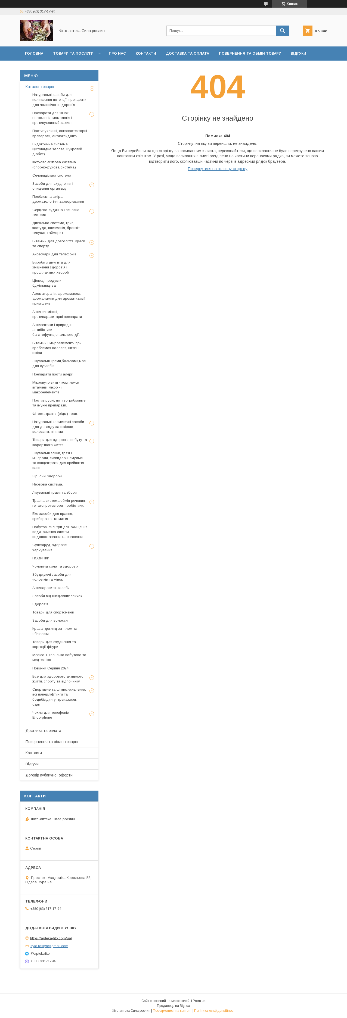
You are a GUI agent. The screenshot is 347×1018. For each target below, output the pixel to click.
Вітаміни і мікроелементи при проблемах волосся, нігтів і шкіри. (57, 348)
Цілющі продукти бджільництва (46, 282)
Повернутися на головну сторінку (217, 169)
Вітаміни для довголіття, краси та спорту (58, 243)
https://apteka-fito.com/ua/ (51, 938)
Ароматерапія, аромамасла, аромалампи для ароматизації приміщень (58, 298)
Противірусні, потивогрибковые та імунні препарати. (58, 402)
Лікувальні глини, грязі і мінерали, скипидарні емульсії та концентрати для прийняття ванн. (58, 460)
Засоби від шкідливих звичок (57, 596)
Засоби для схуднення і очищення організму (52, 185)
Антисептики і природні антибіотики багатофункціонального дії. (56, 330)
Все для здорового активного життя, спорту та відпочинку (57, 678)
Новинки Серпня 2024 (50, 668)
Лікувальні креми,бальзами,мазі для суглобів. (59, 363)
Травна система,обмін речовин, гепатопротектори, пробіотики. (59, 503)
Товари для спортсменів (53, 612)
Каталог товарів (40, 86)
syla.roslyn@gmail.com (49, 946)
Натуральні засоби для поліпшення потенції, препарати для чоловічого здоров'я (59, 100)
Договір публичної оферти (54, 67)
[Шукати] (282, 31)
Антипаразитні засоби (51, 588)
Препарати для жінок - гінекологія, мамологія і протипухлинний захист (52, 118)
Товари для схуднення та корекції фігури (54, 644)
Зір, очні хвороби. (47, 476)
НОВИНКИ (40, 558)
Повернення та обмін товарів (52, 742)
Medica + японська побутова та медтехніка (59, 657)
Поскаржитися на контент (172, 1011)
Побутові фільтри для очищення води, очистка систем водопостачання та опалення (59, 532)
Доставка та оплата (187, 53)
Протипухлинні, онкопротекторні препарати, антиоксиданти (59, 133)
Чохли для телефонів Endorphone (50, 714)
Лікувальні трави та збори (54, 492)
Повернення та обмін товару (250, 53)
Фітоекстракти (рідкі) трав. (55, 414)
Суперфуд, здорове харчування (49, 547)
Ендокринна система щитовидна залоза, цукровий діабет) (57, 149)
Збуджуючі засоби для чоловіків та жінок (52, 576)
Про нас (117, 53)
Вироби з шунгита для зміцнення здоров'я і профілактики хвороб (51, 267)
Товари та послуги (73, 53)
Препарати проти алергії (53, 374)
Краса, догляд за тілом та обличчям (54, 631)
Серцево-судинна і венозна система (55, 212)
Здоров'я (40, 604)
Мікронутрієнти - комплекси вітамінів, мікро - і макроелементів (55, 387)
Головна (34, 53)
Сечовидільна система (51, 175)
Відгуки (298, 53)
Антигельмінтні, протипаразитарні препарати (57, 314)
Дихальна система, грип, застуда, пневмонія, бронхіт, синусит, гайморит (56, 228)
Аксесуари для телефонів (54, 254)
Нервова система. (47, 484)
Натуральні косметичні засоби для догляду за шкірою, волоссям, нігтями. (58, 427)
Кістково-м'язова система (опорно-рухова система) (54, 164)
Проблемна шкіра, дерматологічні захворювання (58, 199)
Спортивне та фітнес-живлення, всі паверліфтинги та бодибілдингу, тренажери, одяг (59, 696)
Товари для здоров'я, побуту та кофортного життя (59, 442)
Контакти (146, 53)
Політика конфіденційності (215, 1011)
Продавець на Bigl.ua (173, 1006)
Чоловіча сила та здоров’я (55, 566)
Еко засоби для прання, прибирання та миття (52, 516)
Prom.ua (199, 1001)
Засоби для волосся (50, 620)
